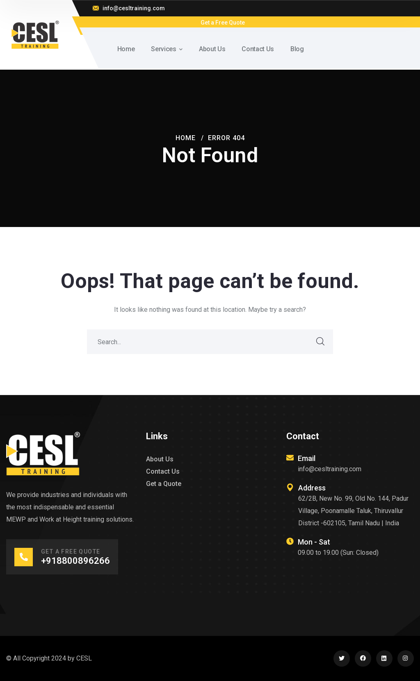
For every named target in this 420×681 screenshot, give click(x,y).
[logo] (35, 34)
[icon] (341, 658)
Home (186, 138)
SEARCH (320, 341)
